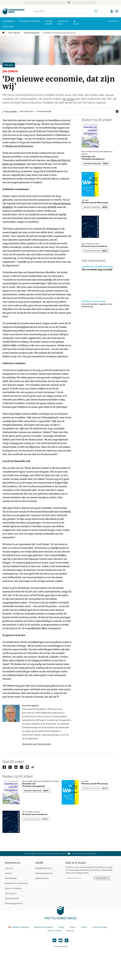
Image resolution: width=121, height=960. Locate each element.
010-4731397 (113, 21)
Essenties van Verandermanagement (93, 157)
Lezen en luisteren (13, 888)
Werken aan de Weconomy (19, 146)
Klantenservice (12, 862)
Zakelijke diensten (43, 868)
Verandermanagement (32, 33)
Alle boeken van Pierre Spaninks (36, 744)
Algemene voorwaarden (43, 927)
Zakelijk (39, 862)
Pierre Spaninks (11, 111)
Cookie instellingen (99, 927)
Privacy (72, 927)
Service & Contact (54, 931)
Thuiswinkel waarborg (19, 927)
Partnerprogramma (14, 903)
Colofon (61, 927)
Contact (8, 873)
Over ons (9, 868)
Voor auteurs (11, 893)
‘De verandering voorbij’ (97, 269)
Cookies (84, 927)
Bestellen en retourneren (16, 883)
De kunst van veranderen (94, 246)
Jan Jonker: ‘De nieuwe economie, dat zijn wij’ (59, 33)
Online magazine (14, 33)
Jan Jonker (68, 98)
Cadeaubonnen (42, 878)
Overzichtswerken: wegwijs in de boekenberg (97, 305)
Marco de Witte (59, 160)
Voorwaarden (11, 878)
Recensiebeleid (12, 898)
